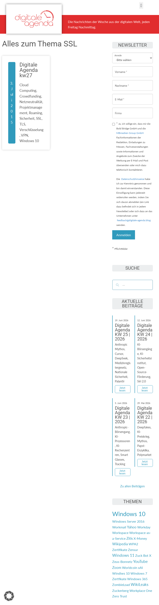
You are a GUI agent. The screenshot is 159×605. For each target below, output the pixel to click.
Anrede (118, 53)
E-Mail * (119, 96)
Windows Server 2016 (128, 521)
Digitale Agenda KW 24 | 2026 (144, 332)
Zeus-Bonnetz (122, 562)
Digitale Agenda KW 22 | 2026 (144, 415)
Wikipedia (120, 544)
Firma (118, 110)
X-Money (140, 538)
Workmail (119, 527)
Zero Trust (119, 596)
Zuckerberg (120, 590)
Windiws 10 (121, 573)
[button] (141, 5)
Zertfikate (119, 579)
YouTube (140, 561)
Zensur (133, 550)
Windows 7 (138, 573)
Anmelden (123, 235)
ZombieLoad (121, 585)
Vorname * (121, 68)
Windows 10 (128, 513)
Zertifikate (119, 550)
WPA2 (133, 544)
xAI (140, 567)
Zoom (116, 567)
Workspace (120, 533)
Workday (143, 527)
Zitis (129, 538)
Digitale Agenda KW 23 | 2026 (122, 415)
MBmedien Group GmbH (130, 133)
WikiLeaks (139, 584)
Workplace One (140, 590)
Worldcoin (129, 567)
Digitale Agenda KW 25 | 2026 (122, 332)
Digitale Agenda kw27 (28, 70)
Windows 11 (123, 555)
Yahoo (131, 527)
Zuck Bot (141, 555)
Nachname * (122, 82)
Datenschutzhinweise (132, 179)
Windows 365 (137, 579)
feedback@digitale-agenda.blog (133, 220)
